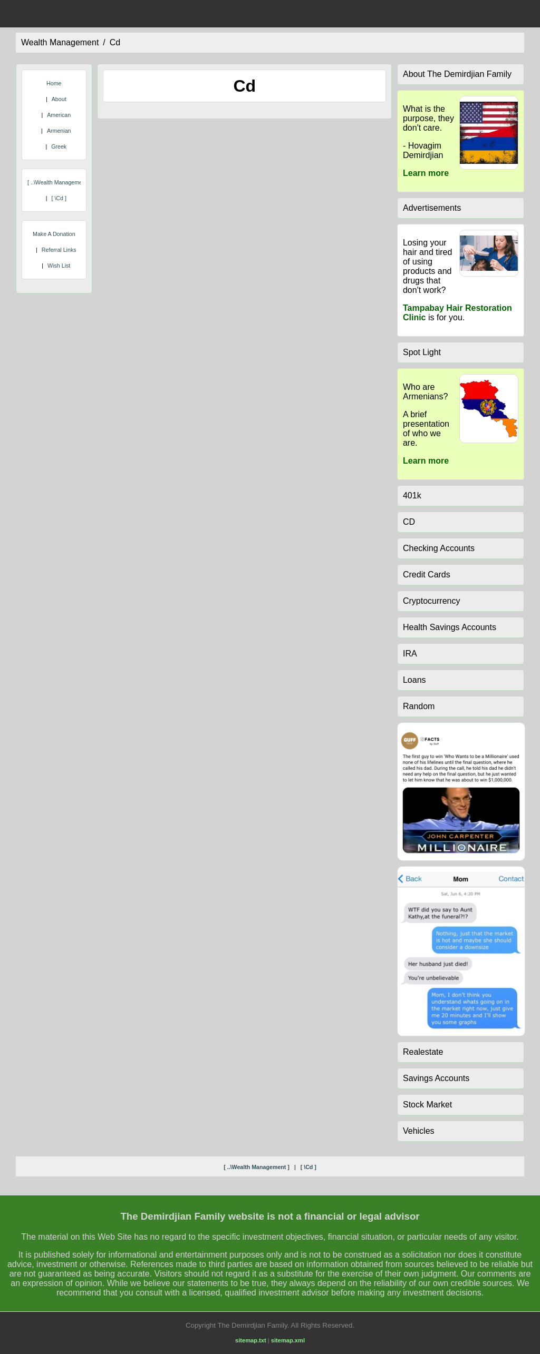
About (59, 99)
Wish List (58, 265)
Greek (58, 146)
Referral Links (59, 250)
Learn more (426, 173)
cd (115, 42)
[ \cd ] (58, 198)
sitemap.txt (250, 1340)
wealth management (60, 42)
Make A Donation (54, 234)
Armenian (59, 130)
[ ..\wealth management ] (58, 182)
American (59, 115)
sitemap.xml (288, 1340)
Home (53, 83)
